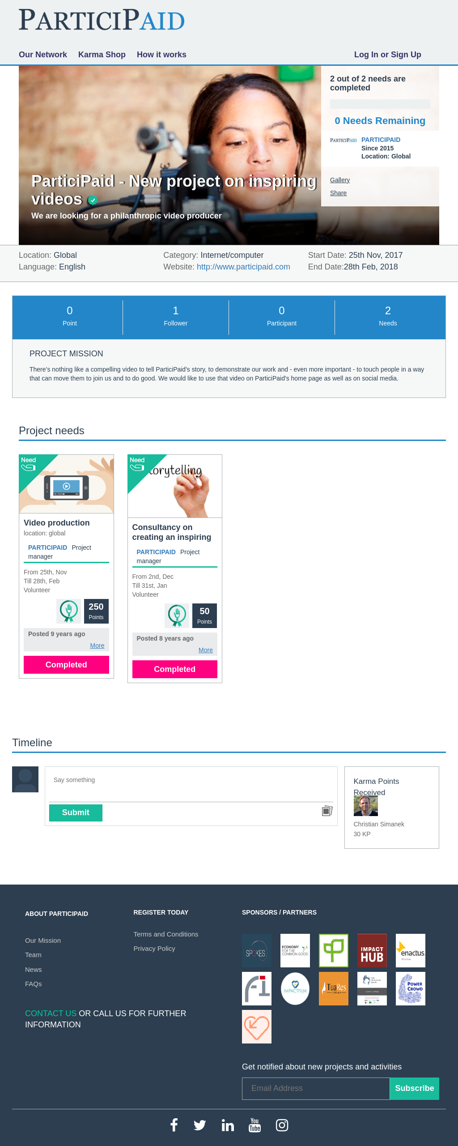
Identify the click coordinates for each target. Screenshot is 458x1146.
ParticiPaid (380, 139)
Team (33, 954)
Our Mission (43, 940)
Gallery (340, 180)
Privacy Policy (154, 948)
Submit (75, 812)
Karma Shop (102, 55)
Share (338, 193)
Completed (66, 664)
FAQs (33, 984)
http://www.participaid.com (243, 266)
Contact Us (50, 1013)
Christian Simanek (379, 824)
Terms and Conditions (166, 934)
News (33, 969)
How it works (162, 55)
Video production (57, 522)
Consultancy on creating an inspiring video (172, 537)
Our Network (43, 55)
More (97, 645)
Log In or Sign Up (387, 55)
